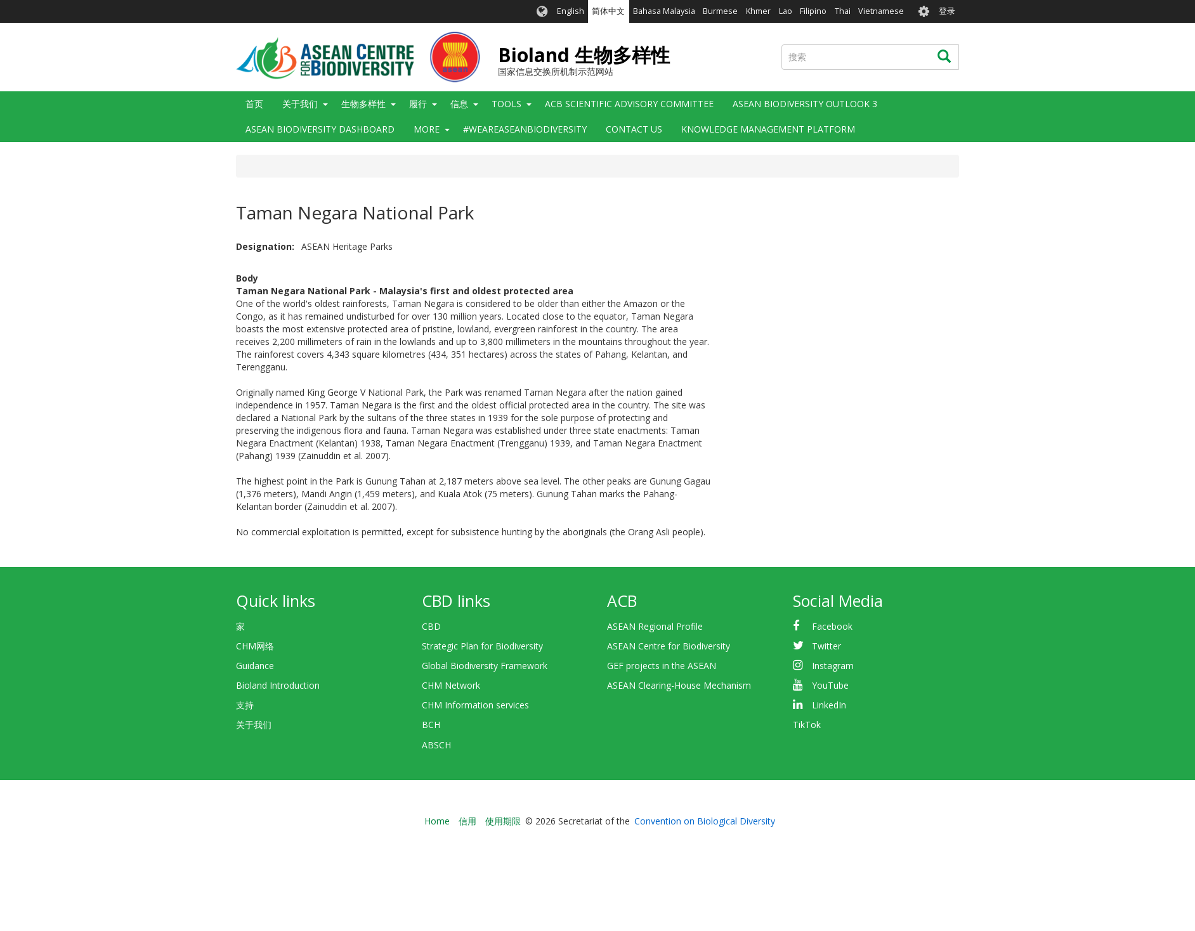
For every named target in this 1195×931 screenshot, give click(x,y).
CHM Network (451, 685)
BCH (431, 725)
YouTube (830, 685)
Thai (843, 11)
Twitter (826, 646)
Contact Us (634, 129)
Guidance (255, 666)
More (427, 129)
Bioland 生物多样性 (584, 55)
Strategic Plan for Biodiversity (482, 646)
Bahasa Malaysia (664, 11)
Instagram (833, 666)
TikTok (807, 725)
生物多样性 (363, 104)
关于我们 (300, 104)
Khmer (758, 11)
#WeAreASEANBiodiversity (525, 129)
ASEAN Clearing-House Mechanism (679, 685)
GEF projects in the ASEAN (661, 666)
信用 (467, 821)
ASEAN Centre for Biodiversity (668, 646)
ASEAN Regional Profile (655, 626)
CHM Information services (475, 705)
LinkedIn (829, 705)
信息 (459, 104)
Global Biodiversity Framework (484, 666)
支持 (245, 705)
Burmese (720, 11)
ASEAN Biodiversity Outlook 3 (805, 104)
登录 (947, 11)
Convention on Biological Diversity (704, 821)
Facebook (832, 626)
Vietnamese (881, 11)
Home (437, 821)
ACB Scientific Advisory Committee (629, 104)
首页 (254, 104)
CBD (431, 626)
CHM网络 (255, 646)
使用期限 (503, 821)
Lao (785, 11)
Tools (506, 104)
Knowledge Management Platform (768, 129)
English (570, 11)
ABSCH (436, 745)
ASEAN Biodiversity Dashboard (320, 129)
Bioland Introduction (278, 685)
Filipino (813, 11)
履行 (418, 104)
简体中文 (608, 11)
